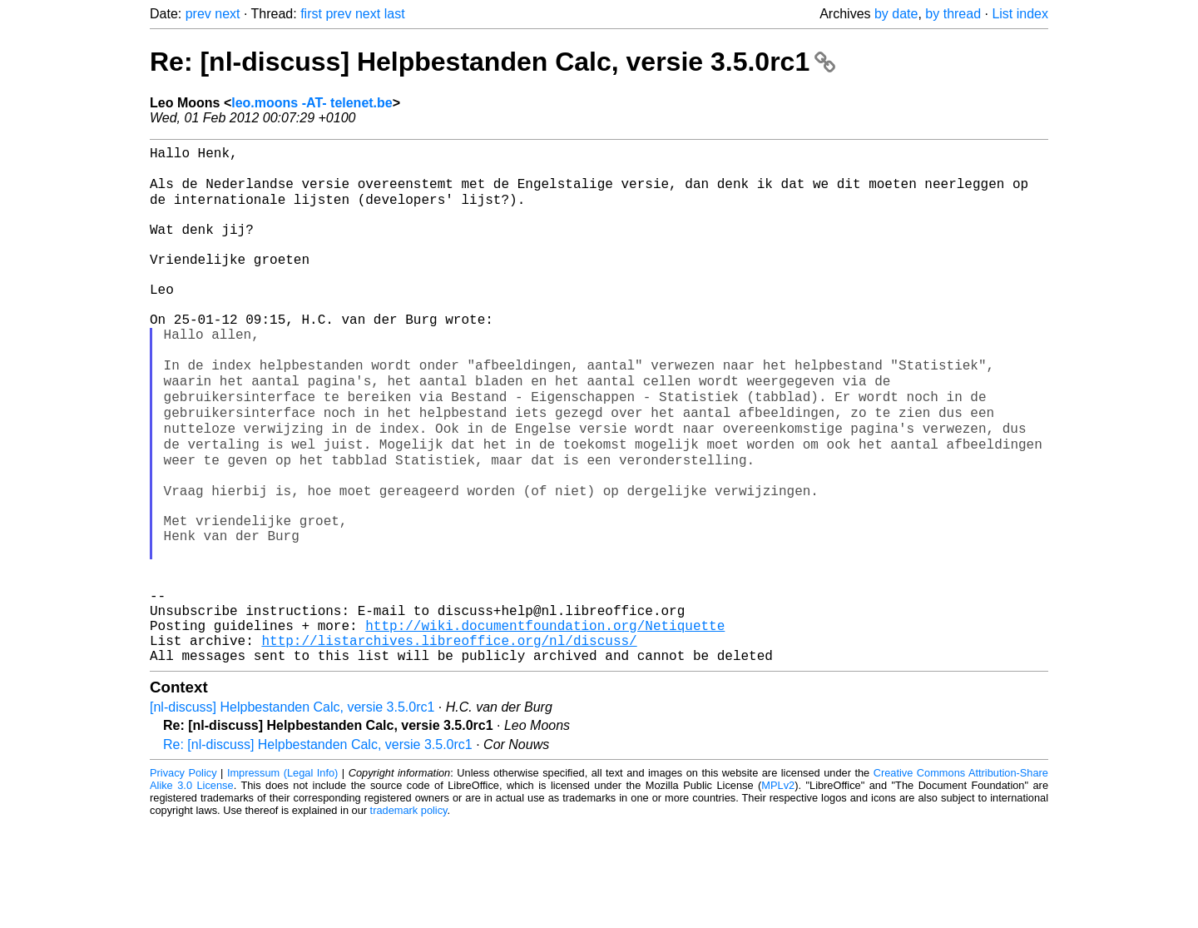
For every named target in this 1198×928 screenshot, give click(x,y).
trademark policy (409, 915)
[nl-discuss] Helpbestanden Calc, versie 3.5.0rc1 (292, 812)
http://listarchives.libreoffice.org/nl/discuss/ (448, 741)
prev (198, 14)
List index (1020, 14)
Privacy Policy (183, 877)
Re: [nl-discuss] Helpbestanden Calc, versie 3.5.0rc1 (492, 62)
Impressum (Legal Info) (282, 877)
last (394, 14)
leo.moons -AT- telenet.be (312, 103)
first (311, 14)
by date (896, 14)
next (227, 14)
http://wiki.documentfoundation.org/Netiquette (545, 723)
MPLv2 (778, 890)
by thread (953, 14)
